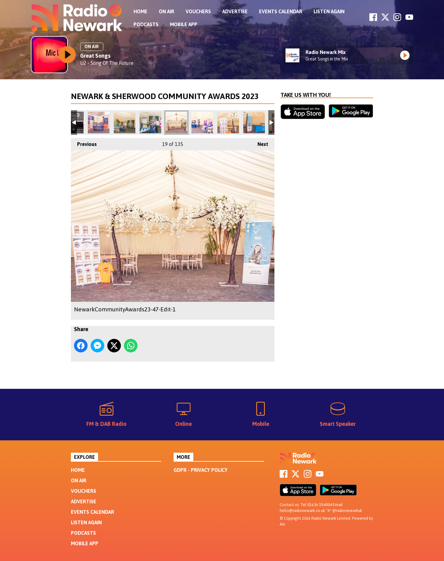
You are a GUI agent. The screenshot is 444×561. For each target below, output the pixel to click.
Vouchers (198, 11)
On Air (166, 11)
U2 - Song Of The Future (107, 63)
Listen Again (329, 11)
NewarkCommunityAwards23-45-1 (150, 122)
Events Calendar (280, 11)
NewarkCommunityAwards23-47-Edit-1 (176, 122)
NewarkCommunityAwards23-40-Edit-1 (98, 122)
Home (140, 11)
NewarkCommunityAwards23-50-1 (254, 122)
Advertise (235, 11)
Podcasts (146, 24)
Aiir (282, 524)
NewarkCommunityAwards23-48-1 (202, 122)
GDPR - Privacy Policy (201, 470)
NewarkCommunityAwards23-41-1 (124, 122)
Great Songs (95, 55)
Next (259, 142)
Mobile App (183, 24)
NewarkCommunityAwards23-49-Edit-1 (228, 122)
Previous (84, 142)
